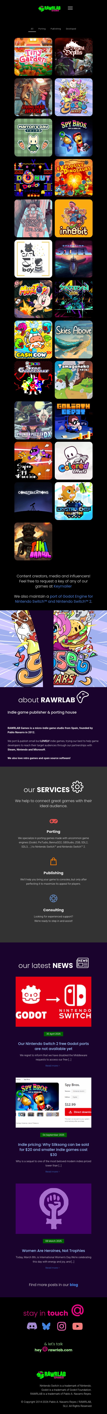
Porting (42, 29)
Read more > (52, 1065)
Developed (71, 29)
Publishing (56, 29)
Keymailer (63, 586)
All (32, 29)
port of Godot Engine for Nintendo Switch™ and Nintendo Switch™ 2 (54, 599)
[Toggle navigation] (70, 7)
